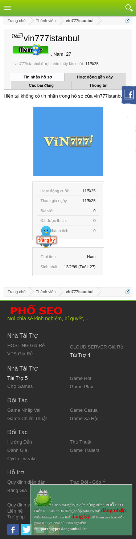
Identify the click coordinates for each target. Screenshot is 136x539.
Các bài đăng (41, 85)
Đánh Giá (17, 450)
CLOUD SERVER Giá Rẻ (96, 347)
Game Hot (80, 378)
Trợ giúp (16, 516)
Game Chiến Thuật (27, 418)
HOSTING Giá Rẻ (26, 345)
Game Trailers (85, 450)
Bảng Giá (17, 490)
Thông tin (98, 85)
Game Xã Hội (84, 418)
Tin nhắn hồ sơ (38, 77)
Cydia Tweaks (22, 458)
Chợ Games (20, 386)
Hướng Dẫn (19, 442)
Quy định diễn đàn (26, 482)
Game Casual (84, 410)
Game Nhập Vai (23, 410)
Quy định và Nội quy (28, 505)
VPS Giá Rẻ (20, 353)
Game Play (81, 386)
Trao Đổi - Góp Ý (88, 482)
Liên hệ (14, 511)
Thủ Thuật (81, 442)
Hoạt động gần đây (95, 77)
